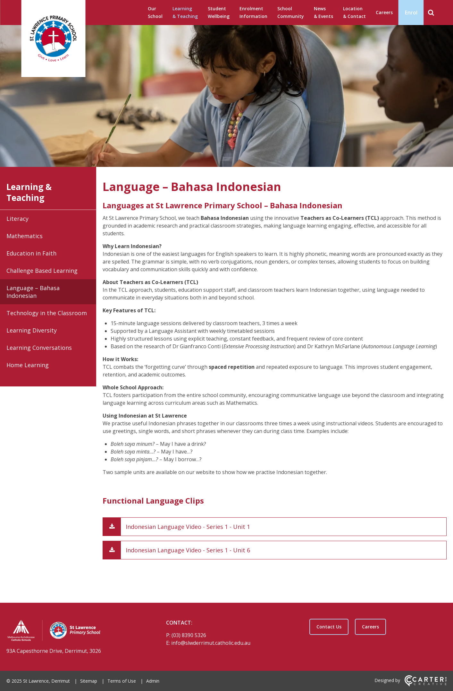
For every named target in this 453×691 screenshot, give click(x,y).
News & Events (323, 12)
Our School (155, 12)
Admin (152, 681)
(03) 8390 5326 (189, 635)
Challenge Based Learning (42, 270)
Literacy (17, 218)
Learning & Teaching (185, 12)
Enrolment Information (253, 12)
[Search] (431, 12)
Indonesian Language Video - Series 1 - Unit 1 (188, 527)
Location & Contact (354, 12)
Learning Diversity (31, 330)
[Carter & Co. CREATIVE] (426, 685)
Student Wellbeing (219, 12)
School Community (290, 12)
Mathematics (24, 236)
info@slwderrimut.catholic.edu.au (210, 642)
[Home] (75, 631)
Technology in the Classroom (46, 313)
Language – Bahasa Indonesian (33, 291)
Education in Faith (31, 253)
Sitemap (88, 681)
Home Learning (27, 365)
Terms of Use (121, 681)
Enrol (411, 12)
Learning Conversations (39, 347)
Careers (384, 12)
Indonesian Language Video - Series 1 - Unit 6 (188, 550)
